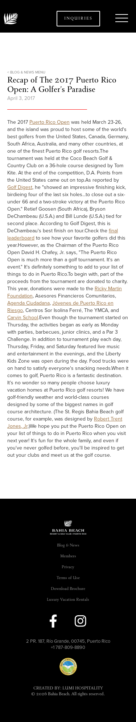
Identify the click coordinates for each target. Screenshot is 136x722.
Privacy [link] (68, 567)
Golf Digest (19, 187)
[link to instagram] (80, 621)
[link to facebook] (53, 621)
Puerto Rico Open (49, 122)
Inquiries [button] (78, 18)
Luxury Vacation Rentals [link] (68, 600)
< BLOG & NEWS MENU (26, 72)
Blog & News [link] (68, 545)
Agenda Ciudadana (28, 303)
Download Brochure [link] (68, 589)
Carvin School (22, 317)
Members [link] (68, 556)
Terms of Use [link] (68, 578)
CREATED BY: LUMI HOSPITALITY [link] (68, 688)
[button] (121, 18)
